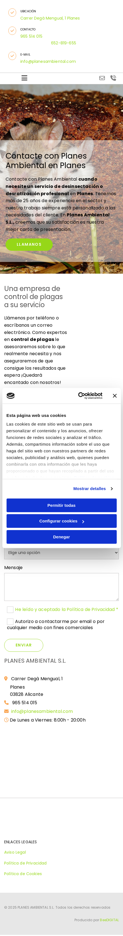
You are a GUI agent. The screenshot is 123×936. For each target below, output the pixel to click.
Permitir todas (61, 505)
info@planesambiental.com (42, 711)
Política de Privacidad (25, 863)
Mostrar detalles (89, 488)
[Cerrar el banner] (115, 396)
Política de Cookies (23, 874)
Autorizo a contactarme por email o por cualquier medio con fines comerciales (56, 624)
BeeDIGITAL (109, 920)
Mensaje (13, 567)
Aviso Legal (15, 852)
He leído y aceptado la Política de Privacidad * (66, 609)
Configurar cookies (61, 521)
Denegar (61, 536)
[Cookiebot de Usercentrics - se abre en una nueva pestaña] (78, 395)
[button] (12, 12)
